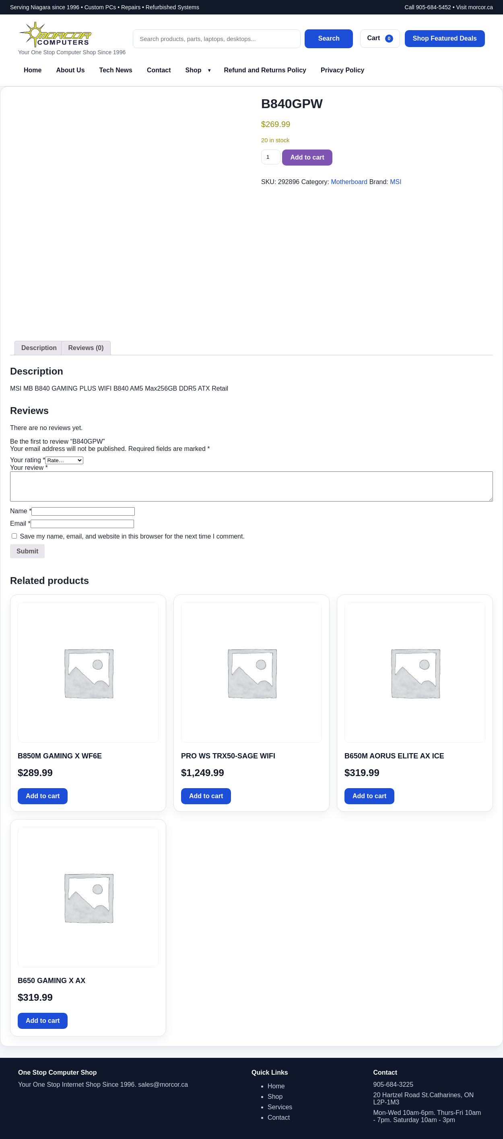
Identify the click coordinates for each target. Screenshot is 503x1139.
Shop (194, 70)
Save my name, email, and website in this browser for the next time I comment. (132, 536)
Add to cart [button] (43, 796)
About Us (70, 70)
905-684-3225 (393, 1084)
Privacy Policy (343, 70)
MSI (395, 181)
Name (20, 511)
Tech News (115, 70)
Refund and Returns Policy (265, 70)
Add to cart (307, 157)
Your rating (27, 460)
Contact (159, 70)
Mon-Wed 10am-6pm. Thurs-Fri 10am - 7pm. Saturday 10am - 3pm (427, 1116)
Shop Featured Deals (445, 38)
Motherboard (349, 181)
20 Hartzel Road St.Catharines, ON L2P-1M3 (423, 1099)
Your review (29, 467)
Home (32, 70)
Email (20, 523)
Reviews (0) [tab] (85, 347)
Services (280, 1107)
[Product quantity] (270, 157)
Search (329, 38)
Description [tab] (39, 347)
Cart (380, 39)
